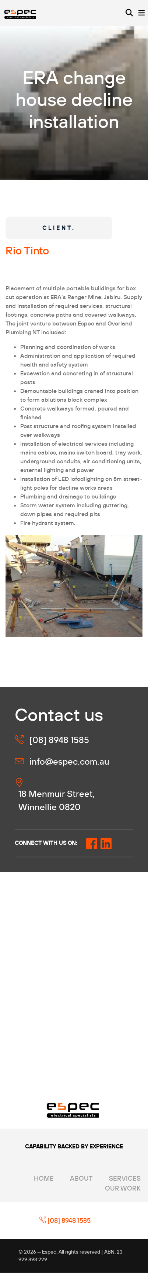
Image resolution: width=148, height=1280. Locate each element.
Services (125, 1178)
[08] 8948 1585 (65, 1220)
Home (44, 1178)
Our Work (123, 1188)
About (81, 1178)
